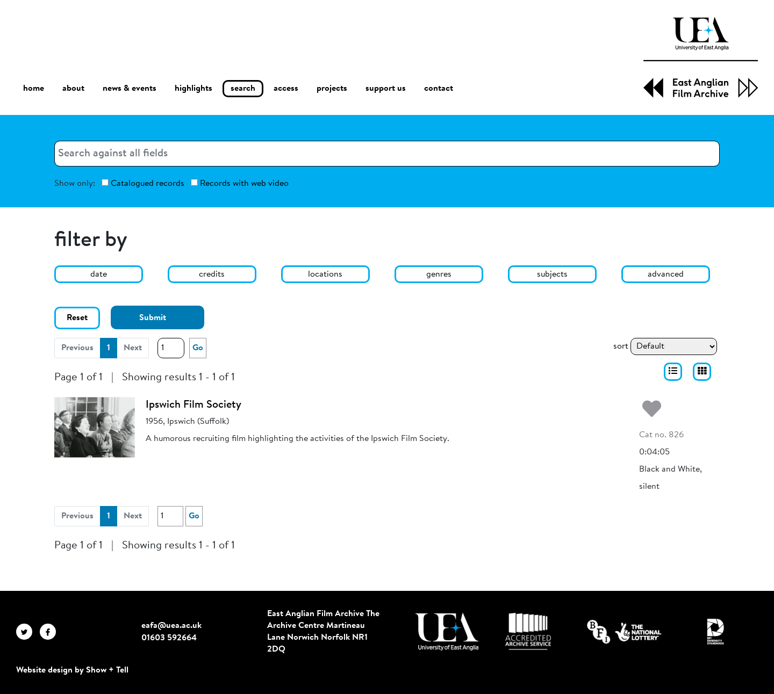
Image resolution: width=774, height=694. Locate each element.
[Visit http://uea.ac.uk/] (446, 631)
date (98, 274)
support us (386, 88)
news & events (129, 89)
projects (332, 88)
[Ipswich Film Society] (94, 427)
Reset (77, 318)
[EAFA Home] (700, 57)
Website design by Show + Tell (72, 670)
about (73, 88)
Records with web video (240, 183)
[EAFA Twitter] (28, 631)
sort (620, 346)
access (286, 88)
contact (438, 88)
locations (325, 274)
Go (197, 348)
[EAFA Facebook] (50, 631)
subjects (552, 274)
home (33, 88)
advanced (666, 274)
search (243, 88)
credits (212, 274)
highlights (193, 88)
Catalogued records (143, 183)
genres (439, 274)
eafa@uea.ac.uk (171, 625)
